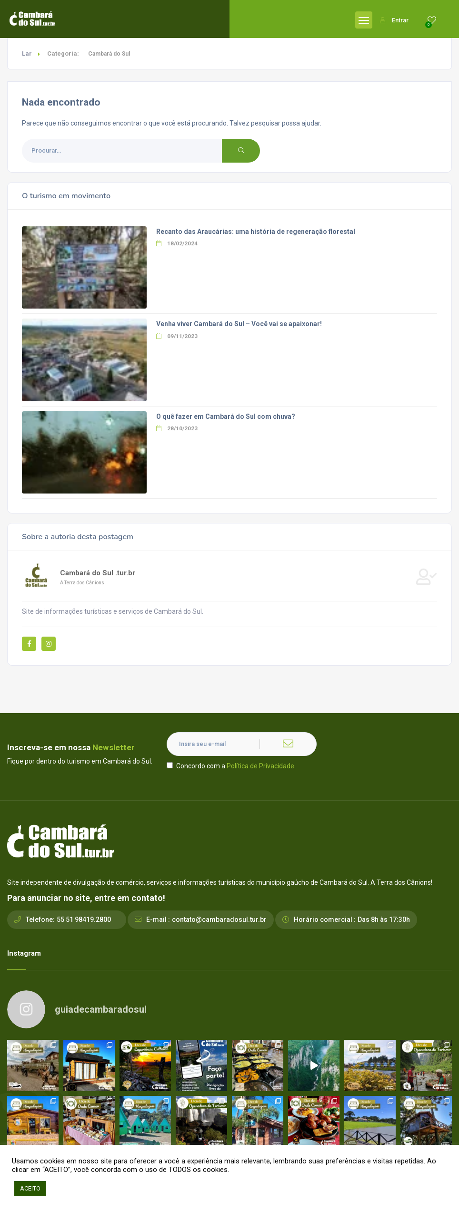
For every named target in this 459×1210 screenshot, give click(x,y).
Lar (27, 53)
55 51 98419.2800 (84, 919)
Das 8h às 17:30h (384, 919)
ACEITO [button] (30, 1188)
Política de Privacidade (260, 766)
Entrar (394, 20)
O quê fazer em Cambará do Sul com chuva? (225, 416)
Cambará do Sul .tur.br (97, 573)
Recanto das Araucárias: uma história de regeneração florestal (255, 231)
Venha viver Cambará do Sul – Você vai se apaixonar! (239, 324)
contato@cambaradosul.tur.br (219, 919)
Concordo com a (230, 766)
